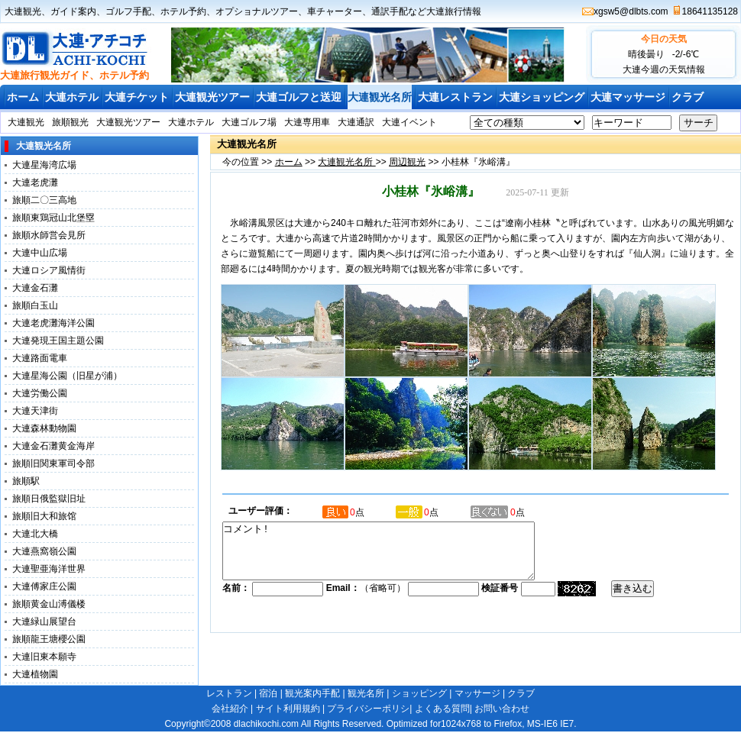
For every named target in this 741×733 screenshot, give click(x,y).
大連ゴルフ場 (249, 122)
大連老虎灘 (35, 182)
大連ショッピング (541, 97)
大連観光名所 (380, 97)
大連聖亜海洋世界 (49, 568)
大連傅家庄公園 (44, 586)
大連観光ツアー (212, 97)
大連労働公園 (39, 393)
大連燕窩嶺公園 (44, 551)
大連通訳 (356, 122)
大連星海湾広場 (44, 165)
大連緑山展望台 (44, 621)
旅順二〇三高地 (44, 200)
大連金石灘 (35, 288)
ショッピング (419, 693)
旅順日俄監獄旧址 (49, 498)
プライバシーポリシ (368, 708)
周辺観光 (407, 162)
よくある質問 (442, 708)
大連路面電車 (39, 358)
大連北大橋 (35, 533)
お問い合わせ (501, 708)
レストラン (229, 693)
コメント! (397, 556)
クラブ (687, 97)
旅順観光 (70, 122)
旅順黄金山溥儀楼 (49, 604)
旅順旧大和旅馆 (44, 516)
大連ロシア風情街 (49, 270)
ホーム (23, 97)
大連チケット (137, 97)
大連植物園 (35, 674)
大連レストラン (455, 97)
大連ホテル (72, 97)
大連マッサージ (628, 97)
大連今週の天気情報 (664, 69)
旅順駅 (26, 481)
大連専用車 (307, 122)
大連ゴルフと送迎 (298, 97)
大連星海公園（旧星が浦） (67, 375)
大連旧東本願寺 (44, 656)
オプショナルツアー (256, 11)
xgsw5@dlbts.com (631, 11)
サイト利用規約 (288, 708)
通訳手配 (389, 11)
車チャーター (334, 11)
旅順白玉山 (35, 305)
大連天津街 (35, 410)
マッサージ (477, 693)
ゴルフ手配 (128, 11)
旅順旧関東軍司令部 (53, 463)
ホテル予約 (183, 11)
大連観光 (23, 11)
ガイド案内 (73, 11)
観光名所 (366, 693)
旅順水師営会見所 (49, 235)
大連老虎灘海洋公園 (53, 323)
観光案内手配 (312, 693)
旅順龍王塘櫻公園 (49, 639)
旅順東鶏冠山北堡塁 (53, 217)
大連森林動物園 (44, 428)
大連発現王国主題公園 (58, 340)
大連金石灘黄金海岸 (53, 446)
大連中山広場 (39, 252)
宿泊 (268, 693)
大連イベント (409, 122)
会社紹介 (230, 708)
